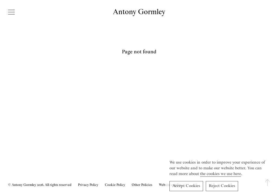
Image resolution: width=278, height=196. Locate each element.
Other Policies (142, 185)
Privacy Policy (88, 185)
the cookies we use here (220, 174)
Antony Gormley (139, 12)
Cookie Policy (115, 185)
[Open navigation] (11, 12)
